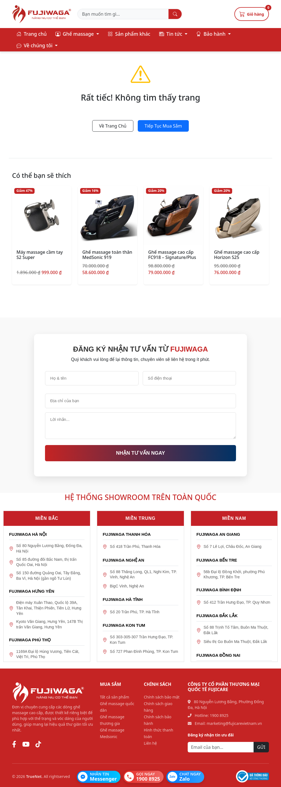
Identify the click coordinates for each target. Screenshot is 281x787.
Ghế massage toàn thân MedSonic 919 (107, 254)
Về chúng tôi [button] (35, 45)
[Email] (221, 747)
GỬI (261, 747)
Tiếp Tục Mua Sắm (163, 126)
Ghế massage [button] (75, 34)
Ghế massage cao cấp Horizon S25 (236, 254)
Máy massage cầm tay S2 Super (39, 254)
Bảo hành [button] (211, 34)
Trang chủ (31, 34)
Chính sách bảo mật (161, 697)
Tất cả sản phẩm (114, 697)
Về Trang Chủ (113, 126)
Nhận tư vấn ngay (140, 453)
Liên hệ (150, 743)
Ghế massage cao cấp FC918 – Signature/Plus (172, 254)
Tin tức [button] (171, 34)
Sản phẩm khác (129, 34)
